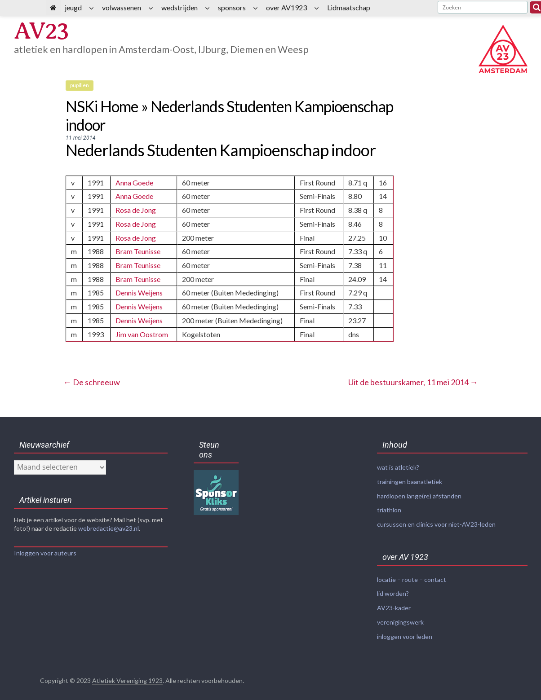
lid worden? (393, 587)
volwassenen (121, 7)
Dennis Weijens (139, 290)
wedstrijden (179, 7)
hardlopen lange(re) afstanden (419, 491)
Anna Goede (134, 182)
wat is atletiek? (398, 463)
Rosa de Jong (135, 209)
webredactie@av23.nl (108, 524)
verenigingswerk (400, 615)
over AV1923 (286, 7)
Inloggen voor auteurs (45, 549)
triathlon (389, 505)
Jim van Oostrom (141, 330)
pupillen (79, 85)
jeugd (73, 7)
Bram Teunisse (137, 250)
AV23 (44, 32)
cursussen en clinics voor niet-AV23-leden (436, 519)
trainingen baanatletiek (409, 477)
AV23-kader (394, 601)
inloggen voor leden (404, 629)
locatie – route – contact (411, 573)
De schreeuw (91, 378)
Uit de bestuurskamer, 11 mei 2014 (413, 378)
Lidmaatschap (348, 7)
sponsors (232, 7)
